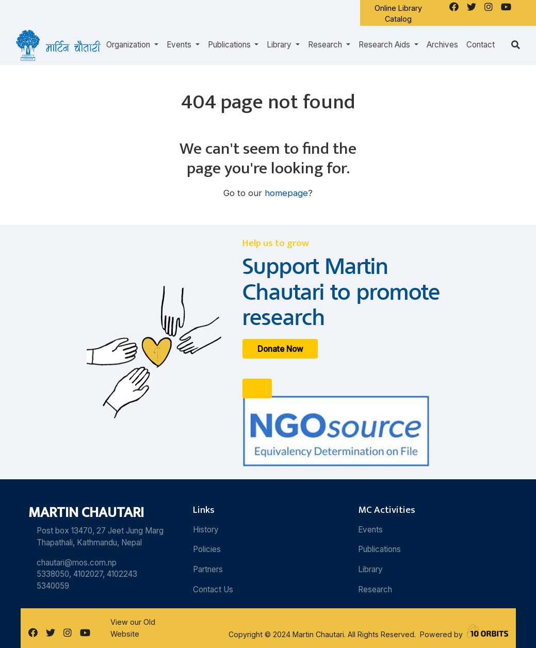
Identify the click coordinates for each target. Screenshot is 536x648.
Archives (442, 45)
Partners (208, 569)
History (206, 529)
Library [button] (280, 45)
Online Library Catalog (398, 14)
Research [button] (326, 45)
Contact (480, 45)
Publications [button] (230, 45)
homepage (286, 193)
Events (370, 529)
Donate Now (280, 348)
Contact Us (213, 589)
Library (370, 569)
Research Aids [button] (385, 45)
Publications (379, 549)
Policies (207, 549)
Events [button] (180, 45)
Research (375, 589)
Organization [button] (129, 45)
